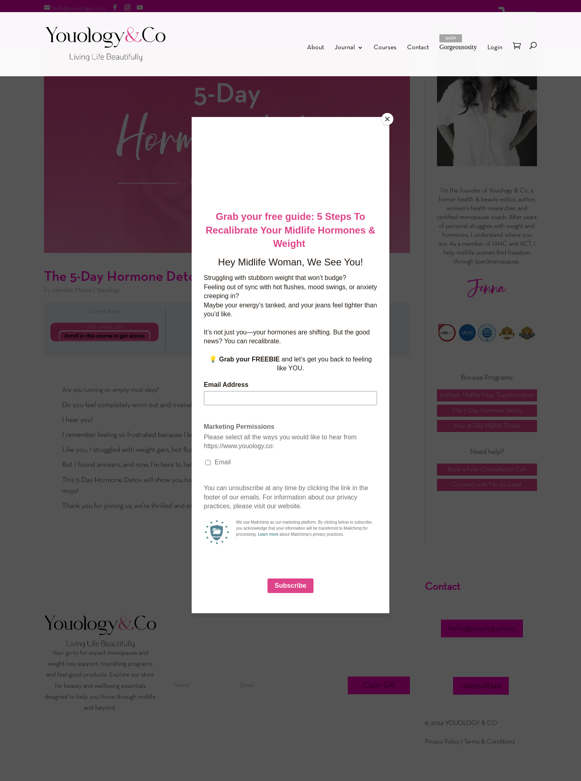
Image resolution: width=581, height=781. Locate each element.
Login (494, 47)
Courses (385, 48)
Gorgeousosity (458, 42)
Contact (418, 48)
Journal (344, 48)
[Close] (387, 119)
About (315, 48)
